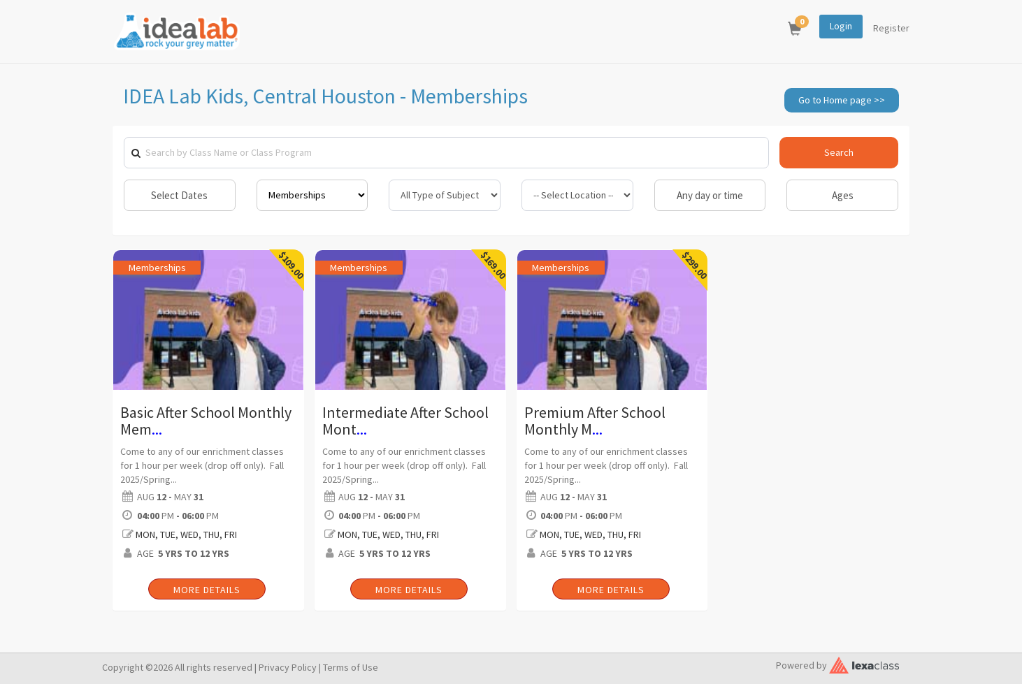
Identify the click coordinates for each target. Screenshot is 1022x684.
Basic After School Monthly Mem (206, 420)
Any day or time (710, 195)
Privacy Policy (288, 667)
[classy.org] (864, 663)
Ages (843, 195)
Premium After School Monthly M (594, 420)
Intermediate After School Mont (405, 420)
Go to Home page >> (841, 100)
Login (841, 26)
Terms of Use (350, 667)
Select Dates (179, 195)
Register (891, 28)
